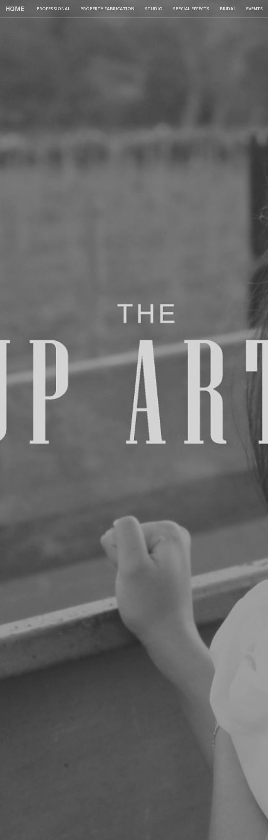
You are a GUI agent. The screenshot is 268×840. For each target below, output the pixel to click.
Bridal (228, 8)
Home (14, 8)
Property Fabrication (107, 8)
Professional (53, 8)
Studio (154, 8)
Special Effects (191, 8)
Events (254, 8)
